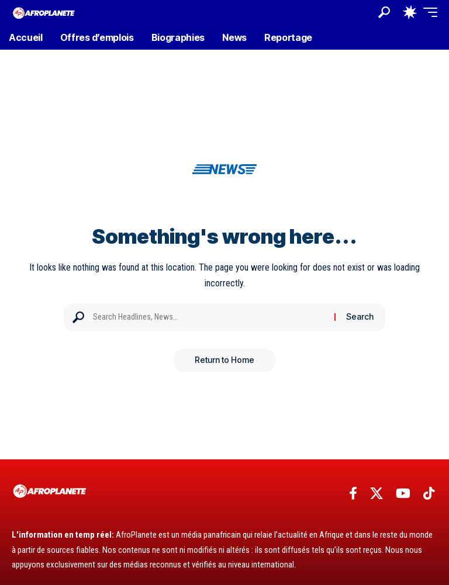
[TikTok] (428, 493)
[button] (384, 12)
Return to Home (224, 360)
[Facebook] (353, 493)
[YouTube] (403, 493)
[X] (376, 493)
